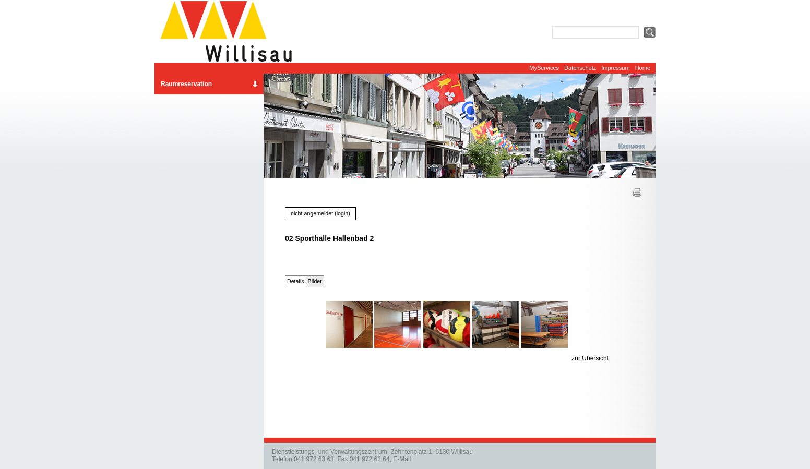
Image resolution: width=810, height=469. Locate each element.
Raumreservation (186, 84)
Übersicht (595, 358)
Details (295, 281)
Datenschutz (580, 68)
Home (642, 68)
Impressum (615, 68)
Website (230, 31)
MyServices (544, 68)
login (343, 213)
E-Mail (402, 459)
